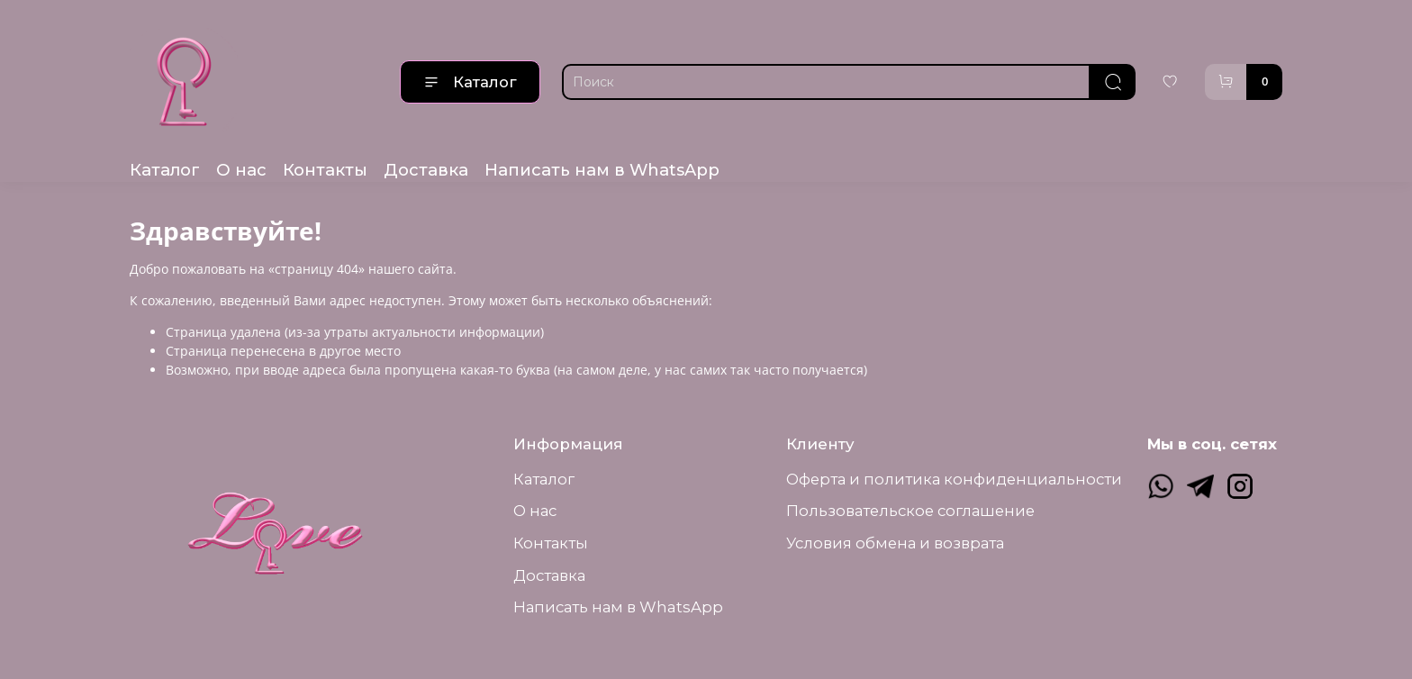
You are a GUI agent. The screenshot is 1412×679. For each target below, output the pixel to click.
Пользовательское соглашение (910, 511)
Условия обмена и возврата (895, 543)
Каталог (470, 82)
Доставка (426, 169)
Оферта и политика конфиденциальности (954, 479)
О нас (241, 169)
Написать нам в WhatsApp (602, 169)
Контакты (325, 169)
